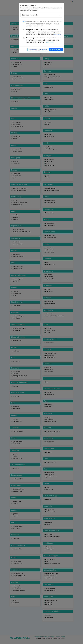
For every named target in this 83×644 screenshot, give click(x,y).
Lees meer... (57, 34)
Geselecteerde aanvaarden (38, 50)
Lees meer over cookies (30, 15)
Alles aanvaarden (55, 50)
